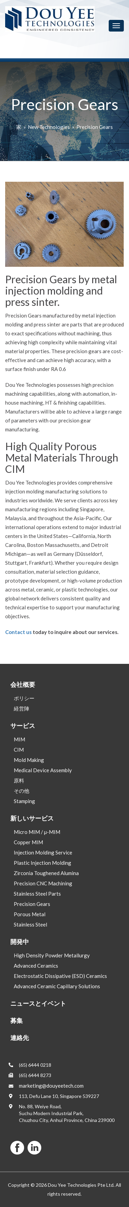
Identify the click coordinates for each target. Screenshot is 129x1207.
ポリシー (24, 698)
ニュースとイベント (38, 1003)
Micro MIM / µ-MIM (37, 832)
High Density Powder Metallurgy (52, 955)
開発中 (19, 941)
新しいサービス (32, 818)
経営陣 (21, 708)
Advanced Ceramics (36, 966)
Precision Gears (94, 127)
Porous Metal (29, 914)
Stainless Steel (30, 924)
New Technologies (49, 127)
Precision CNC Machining (43, 883)
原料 (19, 780)
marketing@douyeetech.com (51, 1086)
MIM (19, 739)
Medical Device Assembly (43, 770)
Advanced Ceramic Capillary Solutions (57, 986)
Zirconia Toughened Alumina (46, 873)
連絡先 (19, 1037)
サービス (22, 725)
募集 (16, 1020)
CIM (19, 749)
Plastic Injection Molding (42, 863)
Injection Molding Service (43, 852)
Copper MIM (28, 842)
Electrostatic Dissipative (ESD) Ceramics (60, 976)
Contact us (18, 632)
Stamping (24, 801)
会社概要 (22, 684)
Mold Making (29, 760)
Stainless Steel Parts (37, 894)
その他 (21, 791)
